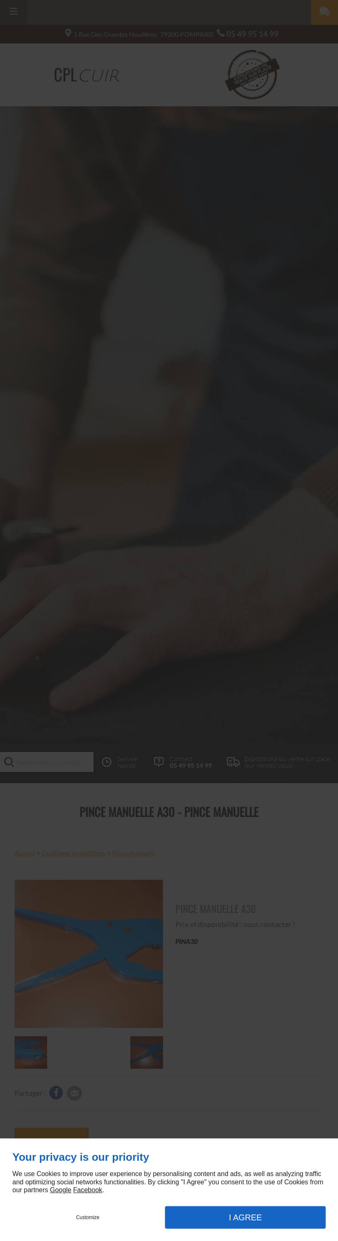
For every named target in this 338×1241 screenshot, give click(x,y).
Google (61, 1189)
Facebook (87, 1189)
